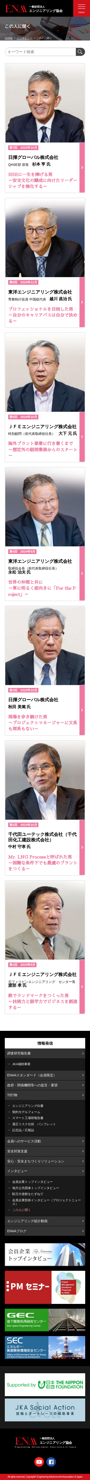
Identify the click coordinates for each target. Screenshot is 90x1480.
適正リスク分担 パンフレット (34, 1124)
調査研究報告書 (19, 1053)
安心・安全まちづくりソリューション (35, 1161)
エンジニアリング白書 (27, 1106)
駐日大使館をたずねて (27, 1194)
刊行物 (12, 1095)
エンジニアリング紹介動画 (27, 1221)
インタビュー (17, 1171)
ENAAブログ (16, 1231)
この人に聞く (21, 1210)
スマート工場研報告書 (27, 1118)
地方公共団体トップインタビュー (35, 1188)
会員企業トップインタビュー (32, 1182)
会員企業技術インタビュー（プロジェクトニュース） (46, 1202)
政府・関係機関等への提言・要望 (32, 1085)
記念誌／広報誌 (23, 1130)
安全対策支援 (17, 1151)
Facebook (51, 1462)
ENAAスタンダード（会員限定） (32, 1075)
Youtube (39, 1462)
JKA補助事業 (21, 1064)
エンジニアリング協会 (47, 8)
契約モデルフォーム (26, 1112)
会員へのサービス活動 (24, 1141)
